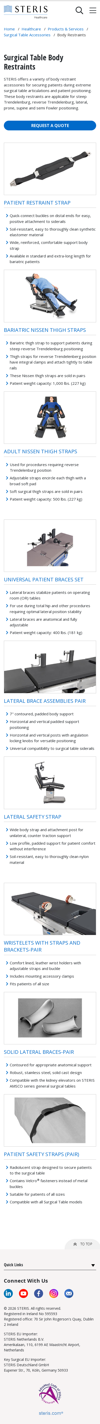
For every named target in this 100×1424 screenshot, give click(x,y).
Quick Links (13, 1265)
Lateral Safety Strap (32, 816)
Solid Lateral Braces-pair (39, 1051)
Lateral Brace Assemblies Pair (45, 700)
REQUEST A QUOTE (50, 125)
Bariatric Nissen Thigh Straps (45, 329)
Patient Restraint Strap (37, 202)
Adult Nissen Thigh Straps (40, 451)
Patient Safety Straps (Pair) (41, 1154)
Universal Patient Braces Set (44, 579)
